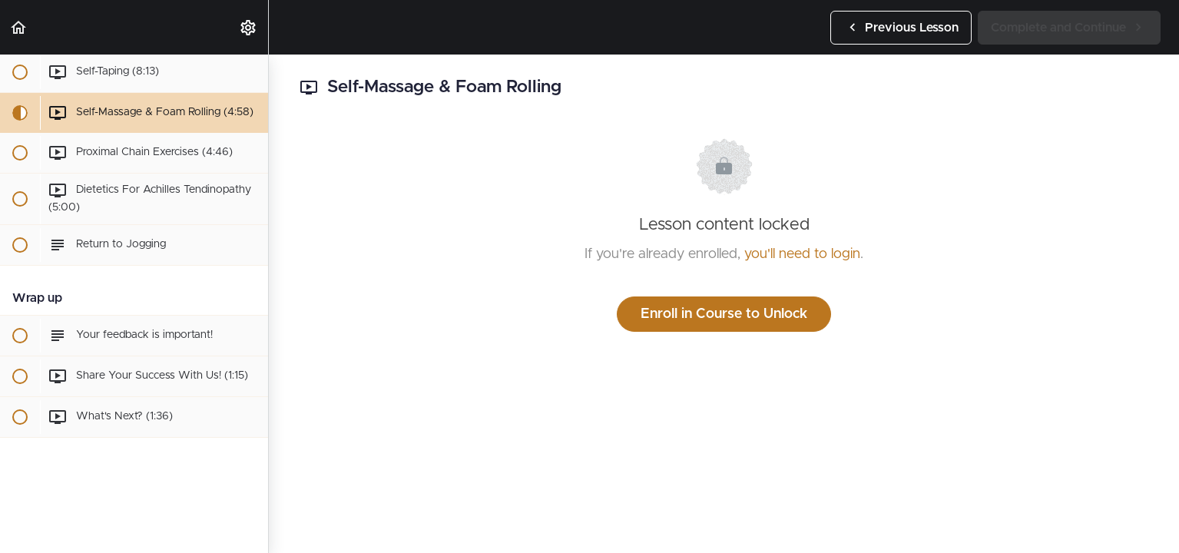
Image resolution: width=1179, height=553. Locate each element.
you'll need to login (802, 254)
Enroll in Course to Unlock (724, 314)
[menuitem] (249, 27)
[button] (19, 27)
